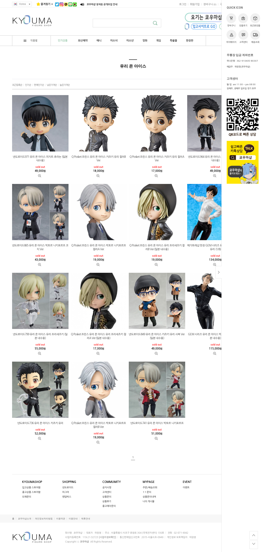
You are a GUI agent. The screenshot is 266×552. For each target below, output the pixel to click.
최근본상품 (255, 20)
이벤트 (186, 487)
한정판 (189, 40)
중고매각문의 (109, 506)
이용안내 (73, 518)
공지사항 (106, 487)
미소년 (130, 40)
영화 (144, 40)
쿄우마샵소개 (24, 518)
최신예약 (83, 40)
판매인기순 (39, 85)
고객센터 (243, 36)
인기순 (28, 85)
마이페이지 (231, 36)
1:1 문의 (147, 492)
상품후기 (243, 20)
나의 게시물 (148, 501)
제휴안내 (85, 518)
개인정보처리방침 (44, 518)
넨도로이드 (67, 487)
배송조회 (255, 36)
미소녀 (113, 40)
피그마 (65, 492)
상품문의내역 (149, 497)
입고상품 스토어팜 (31, 487)
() (209, 4)
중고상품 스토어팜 (31, 492)
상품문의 (106, 497)
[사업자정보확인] (107, 537)
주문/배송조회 (150, 487)
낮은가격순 (52, 85)
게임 (158, 40)
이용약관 (60, 518)
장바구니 (231, 20)
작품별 (30, 40)
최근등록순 (17, 85)
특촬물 (173, 40)
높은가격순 (65, 85)
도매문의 (26, 497)
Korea (22, 4)
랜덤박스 (66, 497)
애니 (99, 40)
